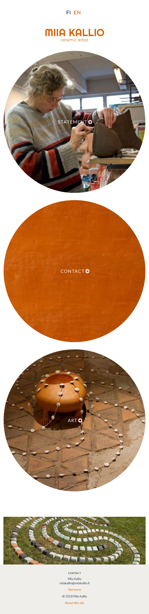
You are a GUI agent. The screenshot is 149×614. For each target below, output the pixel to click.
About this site (74, 603)
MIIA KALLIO (74, 32)
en (77, 13)
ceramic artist (74, 39)
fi (68, 13)
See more (74, 589)
